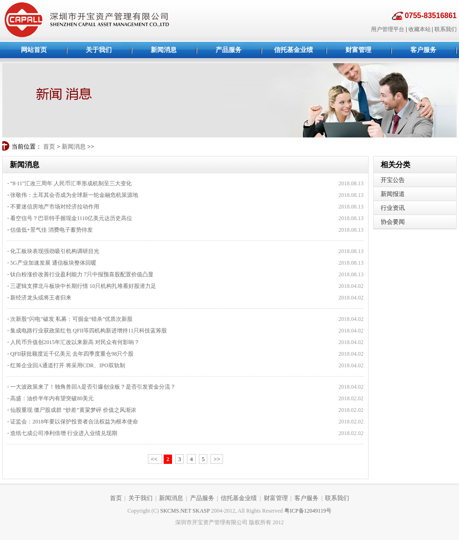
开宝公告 (393, 179)
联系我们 (445, 29)
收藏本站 (419, 29)
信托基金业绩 (239, 497)
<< (155, 458)
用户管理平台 (387, 29)
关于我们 (140, 497)
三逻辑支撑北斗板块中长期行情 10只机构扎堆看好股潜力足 (83, 286)
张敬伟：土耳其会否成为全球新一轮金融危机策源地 (74, 195)
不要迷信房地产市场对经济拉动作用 (54, 206)
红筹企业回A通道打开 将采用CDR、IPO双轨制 (67, 365)
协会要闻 (393, 221)
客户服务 (306, 497)
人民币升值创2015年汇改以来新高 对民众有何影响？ (75, 342)
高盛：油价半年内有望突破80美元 (52, 398)
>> (216, 458)
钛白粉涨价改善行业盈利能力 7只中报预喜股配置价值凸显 (81, 274)
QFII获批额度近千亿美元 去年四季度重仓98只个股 (72, 354)
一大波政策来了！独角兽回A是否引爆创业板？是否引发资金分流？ (93, 387)
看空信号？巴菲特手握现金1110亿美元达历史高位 (71, 218)
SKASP (201, 510)
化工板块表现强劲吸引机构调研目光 (54, 251)
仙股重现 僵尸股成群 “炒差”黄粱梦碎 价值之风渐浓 (73, 410)
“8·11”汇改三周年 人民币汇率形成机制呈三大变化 (71, 183)
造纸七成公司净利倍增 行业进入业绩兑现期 (63, 433)
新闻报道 (393, 193)
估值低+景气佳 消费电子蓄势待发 (51, 230)
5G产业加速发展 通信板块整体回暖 (53, 263)
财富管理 (276, 497)
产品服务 (202, 497)
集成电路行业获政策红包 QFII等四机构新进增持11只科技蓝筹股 (88, 330)
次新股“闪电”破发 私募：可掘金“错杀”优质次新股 (71, 319)
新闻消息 (74, 146)
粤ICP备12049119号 (308, 510)
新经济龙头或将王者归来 (40, 297)
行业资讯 (393, 207)
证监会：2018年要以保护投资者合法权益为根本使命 (74, 421)
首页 (49, 146)
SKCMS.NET (175, 510)
